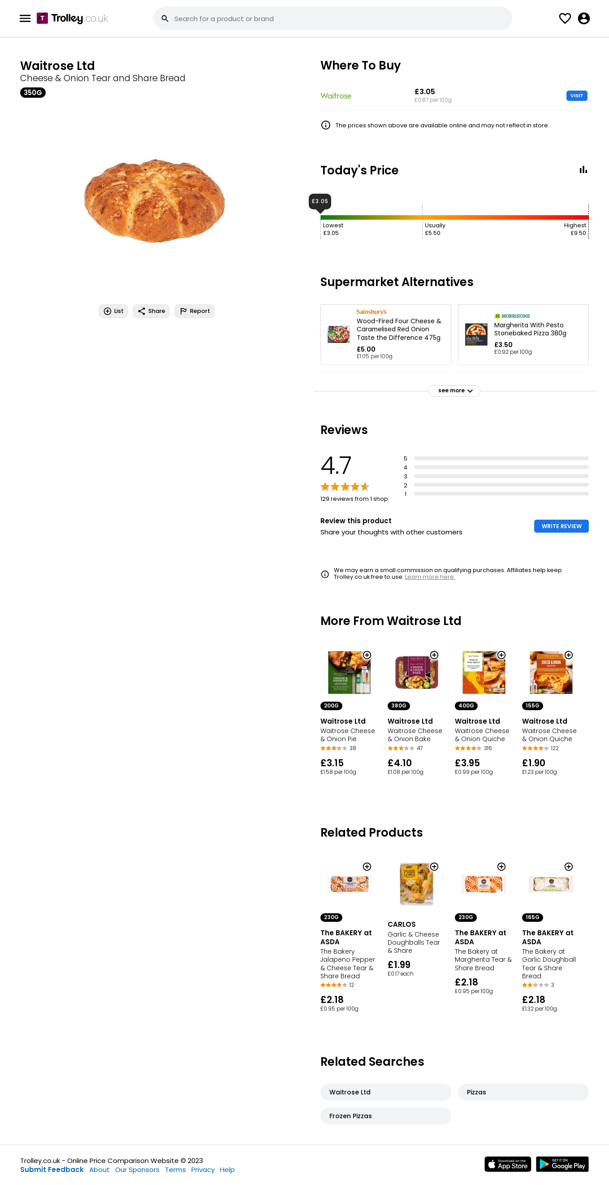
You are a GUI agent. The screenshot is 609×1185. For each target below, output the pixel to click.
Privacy (203, 1169)
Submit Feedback (52, 1169)
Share (151, 311)
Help (227, 1169)
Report (194, 311)
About (99, 1169)
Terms (175, 1169)
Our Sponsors (137, 1169)
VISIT (576, 95)
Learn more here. (430, 577)
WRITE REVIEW (562, 526)
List (113, 311)
